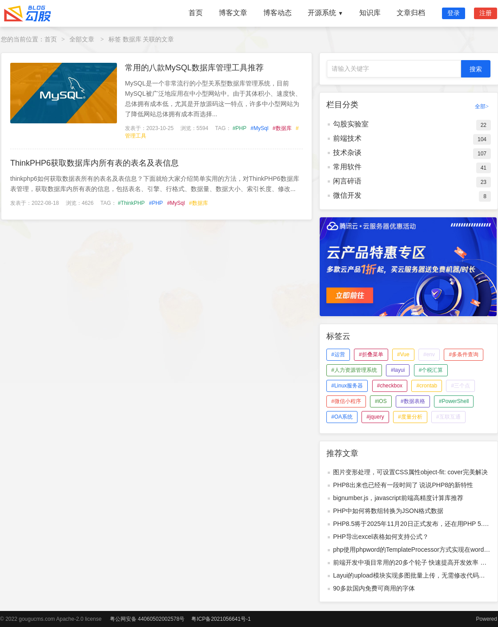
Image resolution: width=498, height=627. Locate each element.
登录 (453, 12)
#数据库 (282, 128)
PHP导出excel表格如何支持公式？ (381, 536)
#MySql (260, 128)
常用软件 (347, 167)
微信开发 (347, 195)
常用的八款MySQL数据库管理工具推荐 (194, 67)
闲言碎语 (347, 181)
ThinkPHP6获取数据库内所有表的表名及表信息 (94, 163)
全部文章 (81, 39)
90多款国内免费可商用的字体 (374, 588)
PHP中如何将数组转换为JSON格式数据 (388, 510)
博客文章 (233, 12)
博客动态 (277, 12)
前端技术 (347, 138)
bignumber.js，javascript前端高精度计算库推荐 (398, 497)
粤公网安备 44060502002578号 (147, 619)
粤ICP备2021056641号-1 (220, 619)
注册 (485, 12)
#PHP (239, 128)
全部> (482, 106)
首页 (196, 12)
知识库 (370, 12)
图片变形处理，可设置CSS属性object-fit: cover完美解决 (410, 472)
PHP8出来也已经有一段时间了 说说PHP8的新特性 (403, 485)
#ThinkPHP (131, 203)
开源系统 (325, 12)
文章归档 (411, 12)
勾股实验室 (351, 124)
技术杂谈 (347, 152)
